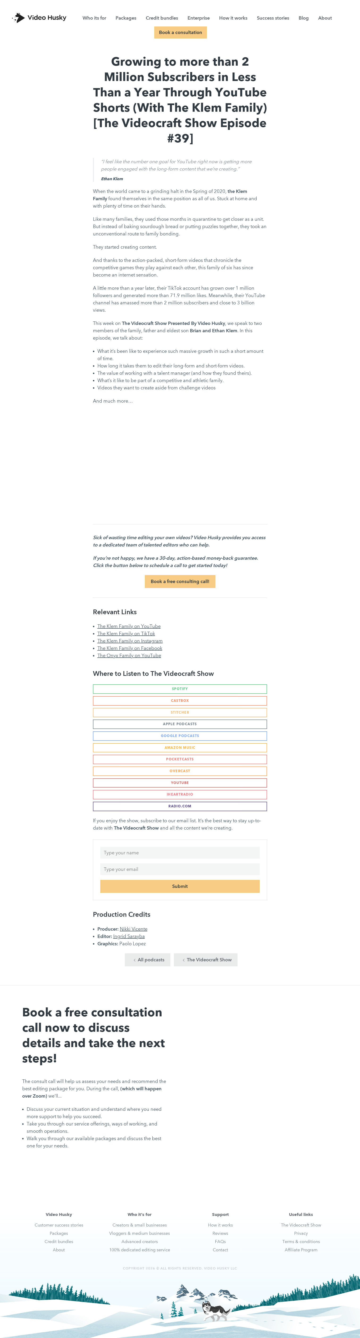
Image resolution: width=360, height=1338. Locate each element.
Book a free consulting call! (180, 581)
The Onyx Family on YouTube (129, 655)
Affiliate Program (301, 1249)
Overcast (180, 771)
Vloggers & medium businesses (139, 1233)
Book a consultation (180, 32)
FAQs (220, 1241)
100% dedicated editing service (139, 1249)
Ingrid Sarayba (129, 936)
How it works (233, 18)
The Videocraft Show (207, 960)
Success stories (273, 18)
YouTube (180, 783)
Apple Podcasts (180, 724)
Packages (126, 18)
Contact (220, 1249)
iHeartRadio (180, 794)
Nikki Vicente (133, 929)
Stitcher (180, 712)
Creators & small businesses (140, 1225)
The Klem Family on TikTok (126, 633)
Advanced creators (139, 1241)
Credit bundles (162, 18)
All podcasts (148, 960)
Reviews (220, 1233)
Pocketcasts (180, 759)
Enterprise (199, 18)
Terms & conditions (301, 1241)
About (325, 18)
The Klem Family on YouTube (129, 626)
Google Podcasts (180, 736)
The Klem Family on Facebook (129, 648)
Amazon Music (180, 748)
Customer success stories (59, 1225)
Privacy (301, 1233)
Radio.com (180, 806)
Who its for (94, 18)
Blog (304, 18)
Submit (180, 886)
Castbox (180, 701)
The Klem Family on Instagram (130, 641)
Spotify (180, 689)
